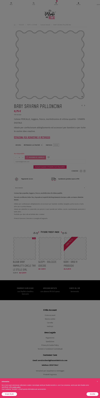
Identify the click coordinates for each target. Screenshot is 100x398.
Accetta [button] (92, 394)
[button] (97, 381)
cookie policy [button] (16, 387)
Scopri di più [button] (9, 394)
